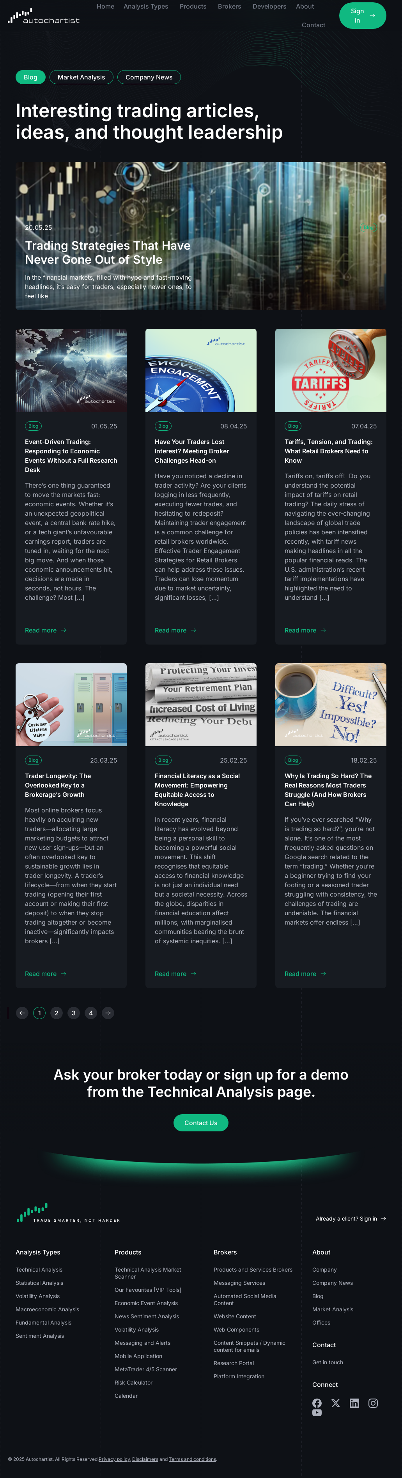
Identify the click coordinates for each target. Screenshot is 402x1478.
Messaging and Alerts (142, 1342)
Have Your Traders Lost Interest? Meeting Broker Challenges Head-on (192, 451)
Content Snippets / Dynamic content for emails (249, 1346)
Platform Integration (239, 1376)
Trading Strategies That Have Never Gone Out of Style (108, 252)
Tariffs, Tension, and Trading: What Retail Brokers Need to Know (329, 451)
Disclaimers (145, 1459)
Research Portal (234, 1363)
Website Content (235, 1316)
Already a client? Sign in (346, 1218)
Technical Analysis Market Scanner (148, 1273)
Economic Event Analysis (146, 1303)
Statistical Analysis (39, 1282)
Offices (321, 1322)
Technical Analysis (39, 1269)
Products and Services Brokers (253, 1269)
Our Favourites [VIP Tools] (148, 1289)
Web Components (236, 1329)
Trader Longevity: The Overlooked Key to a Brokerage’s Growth (58, 785)
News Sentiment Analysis (147, 1316)
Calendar (126, 1395)
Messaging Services (239, 1282)
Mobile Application (138, 1356)
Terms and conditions (192, 1459)
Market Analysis (332, 1309)
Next (108, 1013)
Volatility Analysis (38, 1296)
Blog (369, 227)
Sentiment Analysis (40, 1335)
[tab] (31, 77)
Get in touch (327, 1362)
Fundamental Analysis (43, 1322)
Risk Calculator (133, 1382)
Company (324, 1269)
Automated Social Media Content (245, 1299)
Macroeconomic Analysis (47, 1309)
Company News (332, 1282)
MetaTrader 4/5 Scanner (146, 1369)
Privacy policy (114, 1459)
